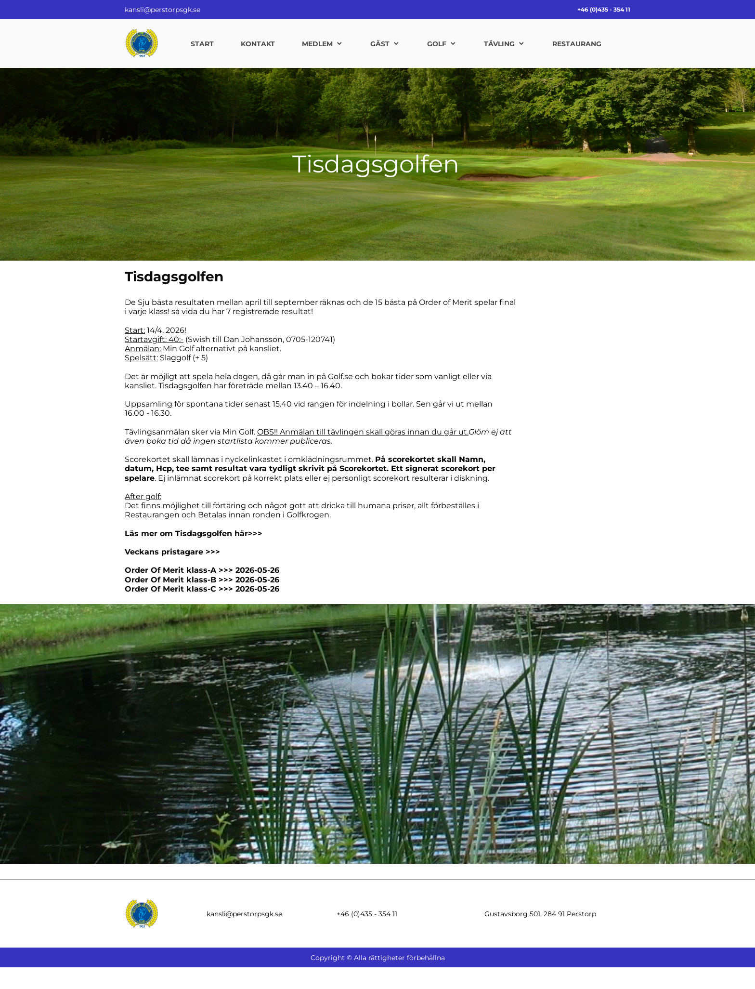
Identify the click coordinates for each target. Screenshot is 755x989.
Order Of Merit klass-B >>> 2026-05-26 (202, 579)
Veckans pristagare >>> (172, 551)
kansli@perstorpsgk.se (162, 9)
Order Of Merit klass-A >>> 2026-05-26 (202, 570)
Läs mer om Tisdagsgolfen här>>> (193, 533)
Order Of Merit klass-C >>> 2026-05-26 (202, 588)
